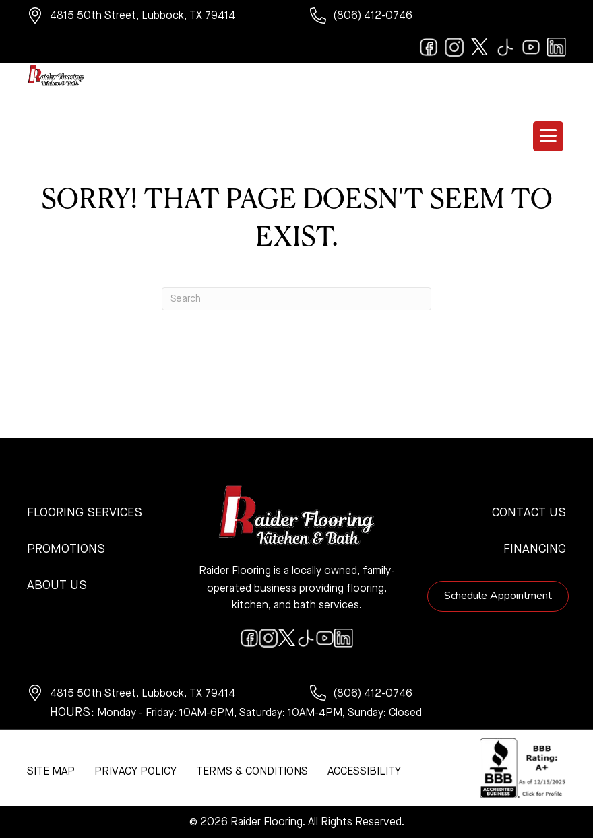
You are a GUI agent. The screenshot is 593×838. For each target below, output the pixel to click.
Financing (534, 549)
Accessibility (364, 772)
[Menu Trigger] (548, 136)
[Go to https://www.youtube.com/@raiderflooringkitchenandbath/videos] (531, 47)
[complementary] (97, 764)
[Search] (296, 298)
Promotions (66, 549)
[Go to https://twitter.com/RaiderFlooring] (479, 47)
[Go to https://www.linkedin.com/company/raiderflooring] (556, 47)
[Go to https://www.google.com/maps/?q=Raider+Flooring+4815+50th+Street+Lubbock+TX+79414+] (155, 17)
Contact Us (529, 513)
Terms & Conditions (252, 772)
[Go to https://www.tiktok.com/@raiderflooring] (505, 47)
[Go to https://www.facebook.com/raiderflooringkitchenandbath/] (428, 47)
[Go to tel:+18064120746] (438, 17)
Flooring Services (84, 513)
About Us (57, 586)
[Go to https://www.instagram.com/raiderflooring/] (454, 47)
